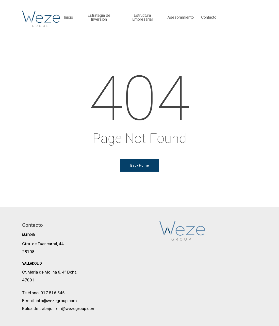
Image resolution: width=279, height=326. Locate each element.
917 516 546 (53, 292)
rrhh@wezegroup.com (75, 308)
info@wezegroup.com (56, 300)
